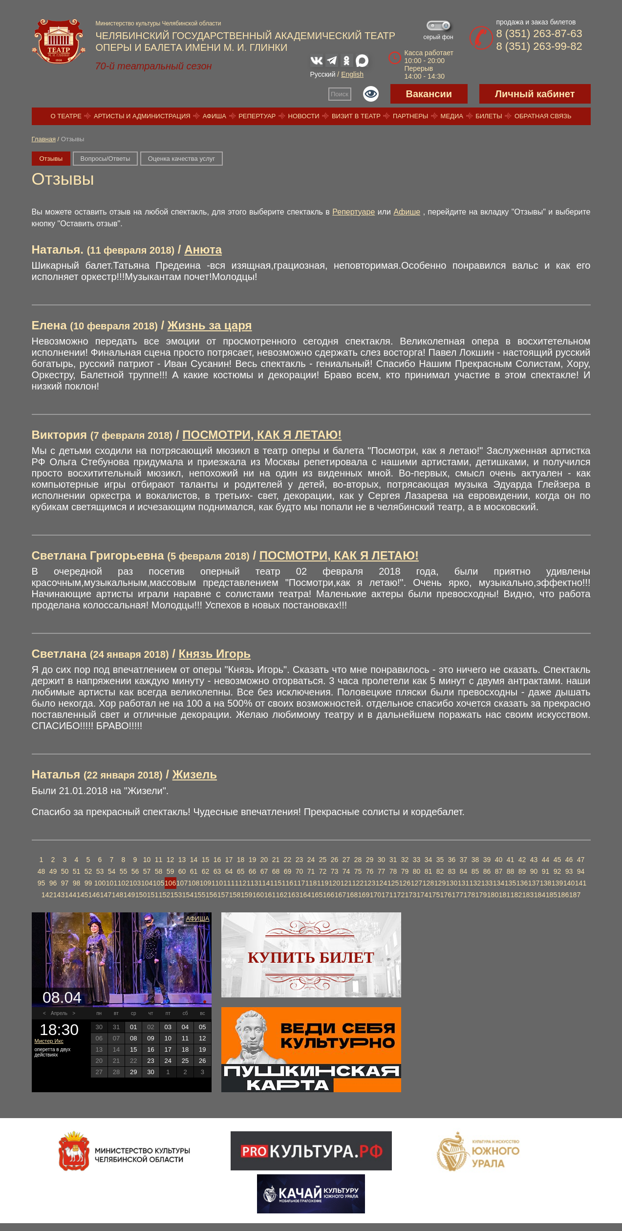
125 (393, 883)
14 (194, 860)
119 (322, 883)
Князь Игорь (215, 653)
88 (511, 871)
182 (516, 895)
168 (352, 895)
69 (288, 871)
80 (417, 871)
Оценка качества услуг (181, 158)
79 (405, 871)
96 (53, 883)
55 (124, 871)
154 (187, 895)
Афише (407, 212)
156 (211, 895)
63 (217, 871)
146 (94, 895)
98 (77, 883)
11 (159, 860)
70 (299, 871)
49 (53, 871)
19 (253, 860)
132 (475, 883)
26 (335, 860)
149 (129, 895)
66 (253, 871)
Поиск (339, 94)
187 (574, 895)
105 (158, 883)
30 (382, 860)
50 (65, 871)
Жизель (194, 774)
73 (335, 871)
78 (393, 871)
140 (569, 883)
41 (511, 860)
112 (240, 883)
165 (316, 895)
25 (323, 860)
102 (123, 883)
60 (182, 871)
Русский (323, 74)
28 (358, 860)
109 (205, 883)
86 (487, 871)
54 (112, 871)
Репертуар (257, 116)
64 (229, 871)
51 (77, 871)
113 (252, 883)
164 (305, 895)
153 (176, 895)
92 (557, 871)
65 (241, 871)
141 (580, 883)
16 (217, 860)
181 (504, 895)
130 (451, 883)
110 (217, 883)
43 (534, 860)
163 (293, 895)
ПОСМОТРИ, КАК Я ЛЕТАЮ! (262, 434)
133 (487, 883)
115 (275, 883)
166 (328, 895)
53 (100, 871)
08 (133, 1038)
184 (539, 895)
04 (185, 1027)
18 (241, 860)
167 (340, 895)
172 (399, 895)
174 (422, 895)
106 (170, 883)
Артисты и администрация (142, 116)
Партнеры (410, 116)
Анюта (203, 249)
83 (452, 871)
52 (88, 871)
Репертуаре (353, 212)
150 (141, 895)
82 (440, 871)
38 (475, 860)
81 (428, 871)
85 (475, 871)
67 (264, 871)
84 (464, 871)
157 (223, 895)
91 (546, 871)
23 (299, 860)
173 (410, 895)
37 (464, 860)
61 (194, 871)
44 (546, 860)
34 (428, 860)
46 (569, 860)
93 (569, 871)
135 (510, 883)
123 (369, 883)
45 (557, 860)
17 (229, 860)
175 (434, 895)
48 (41, 871)
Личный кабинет (535, 93)
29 (370, 860)
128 (428, 883)
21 (276, 860)
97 (65, 883)
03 (168, 1027)
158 (234, 895)
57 (147, 871)
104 (146, 883)
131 (463, 883)
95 (41, 883)
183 (528, 895)
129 (440, 883)
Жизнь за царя (210, 325)
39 (487, 860)
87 (499, 871)
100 (100, 883)
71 (311, 871)
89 (522, 871)
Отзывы (51, 158)
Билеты (488, 116)
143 (58, 895)
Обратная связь (543, 116)
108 (193, 883)
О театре (66, 116)
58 (159, 871)
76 (370, 871)
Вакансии (429, 93)
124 (381, 883)
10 (147, 860)
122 (358, 883)
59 (170, 871)
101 (111, 883)
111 (229, 883)
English (352, 74)
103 (135, 883)
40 (499, 860)
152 (164, 895)
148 (117, 895)
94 (581, 871)
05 (202, 1027)
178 (469, 895)
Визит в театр (356, 116)
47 (581, 860)
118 (311, 883)
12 (170, 860)
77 (382, 871)
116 (287, 883)
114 (264, 883)
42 (522, 860)
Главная (44, 139)
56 (135, 871)
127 (416, 883)
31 (393, 860)
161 (270, 895)
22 (288, 860)
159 (246, 895)
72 (323, 871)
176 (445, 895)
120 (334, 883)
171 (387, 895)
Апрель (59, 1013)
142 (47, 895)
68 (276, 871)
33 (417, 860)
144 (70, 895)
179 (481, 895)
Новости (304, 116)
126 (404, 883)
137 (533, 883)
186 (563, 895)
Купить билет (311, 957)
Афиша (214, 116)
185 (551, 895)
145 (82, 895)
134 (498, 883)
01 (133, 1027)
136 (522, 883)
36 (452, 860)
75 (358, 871)
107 (182, 883)
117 (299, 883)
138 (545, 883)
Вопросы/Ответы (105, 158)
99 (88, 883)
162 (281, 895)
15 (206, 860)
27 (346, 860)
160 (258, 895)
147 (105, 895)
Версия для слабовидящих (371, 94)
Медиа (452, 116)
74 (346, 871)
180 (492, 895)
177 (457, 895)
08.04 (62, 997)
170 (375, 895)
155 (199, 895)
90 (534, 871)
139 (557, 883)
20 (264, 860)
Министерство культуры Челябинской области (158, 23)
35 (440, 860)
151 (152, 895)
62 (206, 871)
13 (182, 860)
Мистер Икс (49, 1041)
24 (311, 860)
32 (405, 860)
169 (363, 895)
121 (346, 883)
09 (150, 1038)
